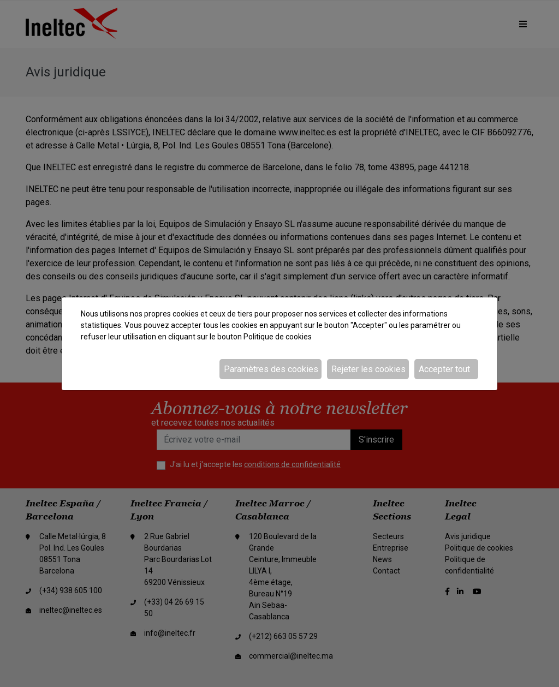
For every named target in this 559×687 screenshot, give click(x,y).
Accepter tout (444, 369)
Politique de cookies (277, 336)
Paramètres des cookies (271, 369)
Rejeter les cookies (368, 369)
